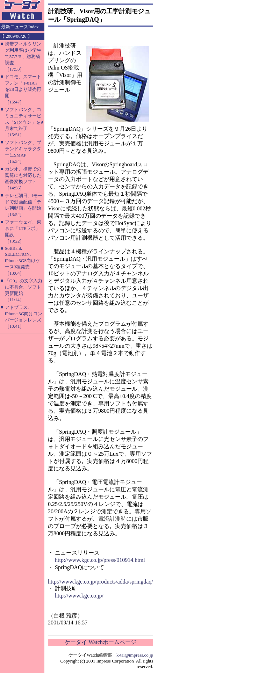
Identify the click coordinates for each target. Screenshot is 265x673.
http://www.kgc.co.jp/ (79, 596)
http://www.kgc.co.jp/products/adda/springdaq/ (100, 582)
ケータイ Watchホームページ (100, 642)
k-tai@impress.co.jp (134, 655)
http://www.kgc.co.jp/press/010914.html (100, 560)
